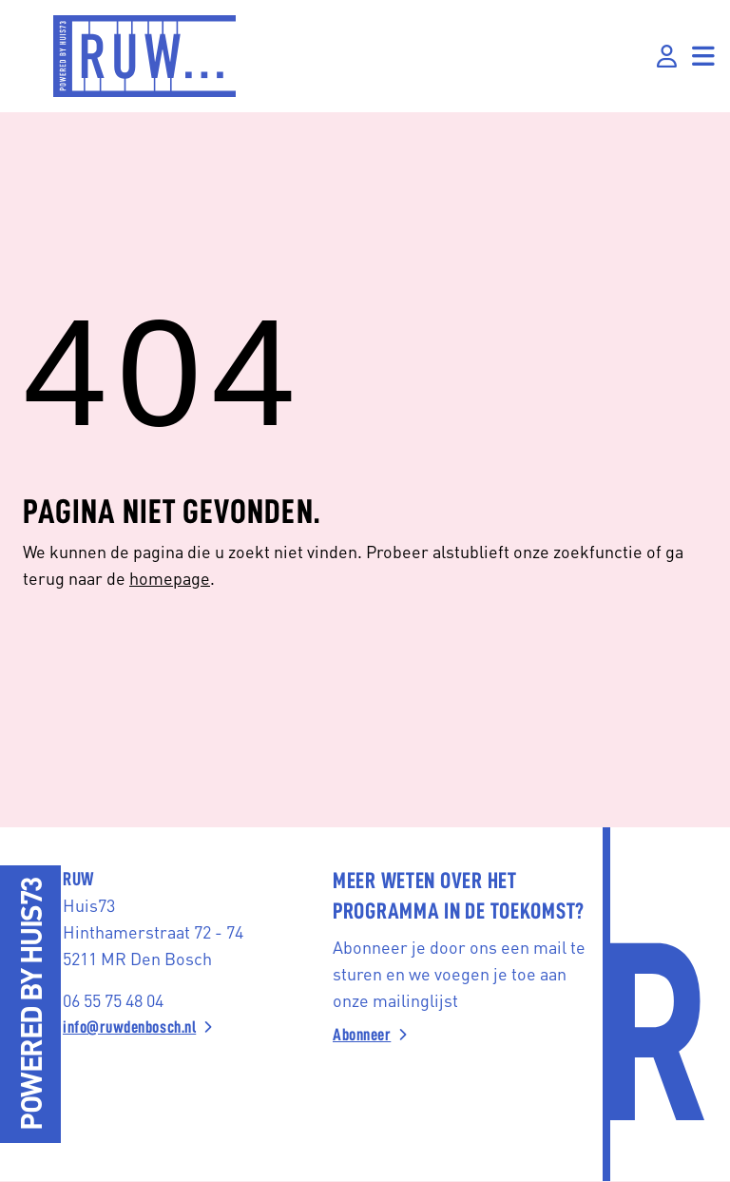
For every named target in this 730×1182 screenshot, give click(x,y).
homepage (169, 578)
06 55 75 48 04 (113, 1000)
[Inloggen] (667, 56)
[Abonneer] (460, 1034)
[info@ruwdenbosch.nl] (190, 1027)
